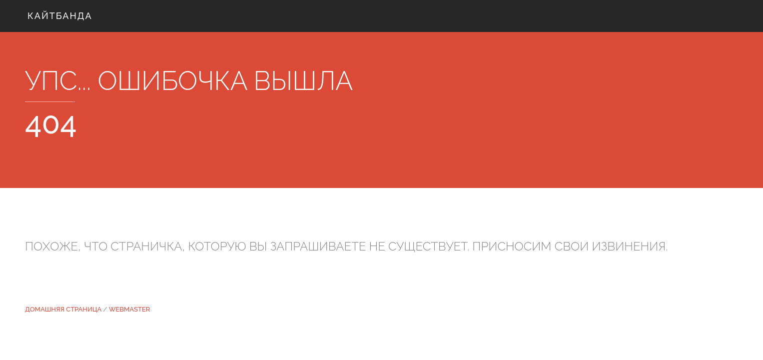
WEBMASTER (129, 309)
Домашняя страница (63, 309)
